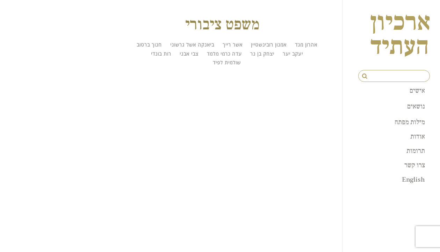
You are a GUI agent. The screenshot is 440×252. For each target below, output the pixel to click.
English (413, 179)
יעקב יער (293, 53)
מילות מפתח (410, 122)
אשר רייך (233, 44)
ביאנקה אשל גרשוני (192, 44)
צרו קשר (414, 165)
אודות (417, 136)
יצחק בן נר (262, 53)
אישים (417, 90)
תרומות (415, 150)
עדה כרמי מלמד (224, 53)
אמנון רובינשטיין (269, 44)
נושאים (416, 106)
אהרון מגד (306, 44)
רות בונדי (161, 53)
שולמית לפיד (227, 62)
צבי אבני (189, 53)
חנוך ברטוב (149, 44)
